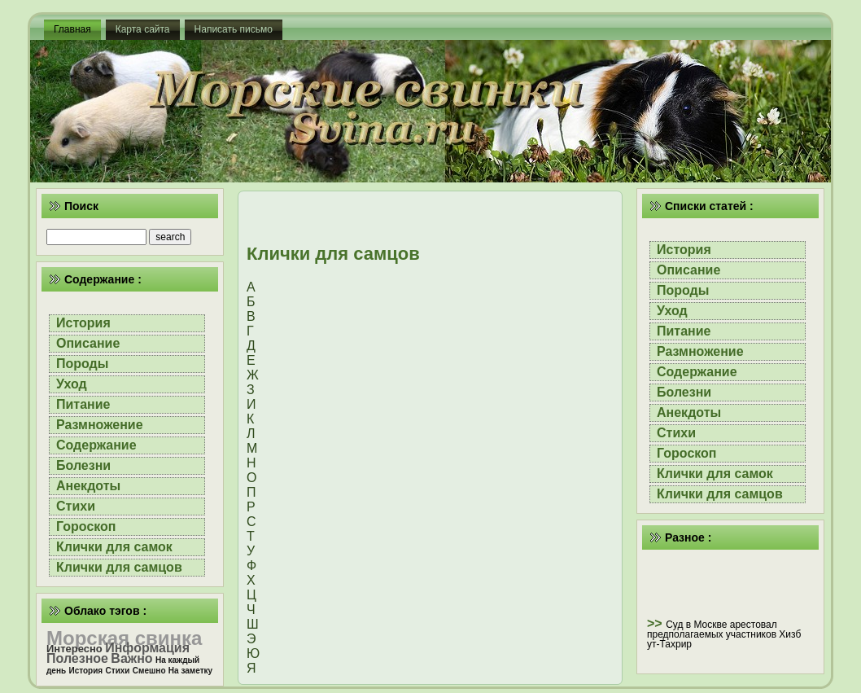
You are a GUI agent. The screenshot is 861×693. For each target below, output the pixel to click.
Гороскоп (86, 526)
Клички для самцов (119, 567)
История (83, 323)
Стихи (75, 506)
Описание (88, 343)
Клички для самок (114, 547)
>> (656, 623)
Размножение (99, 425)
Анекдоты (88, 486)
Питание (83, 404)
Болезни (83, 465)
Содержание (96, 445)
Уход (71, 384)
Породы (82, 364)
